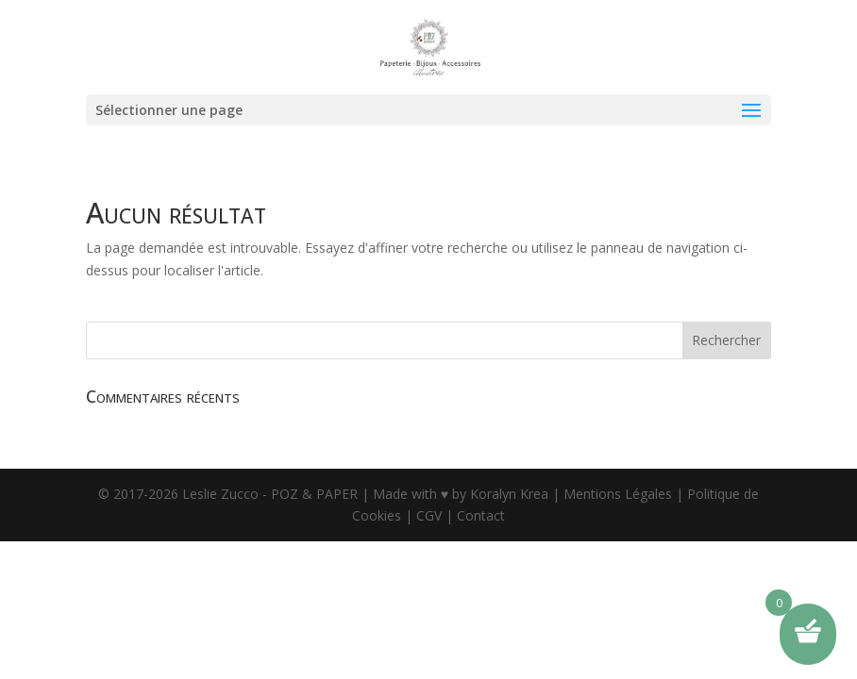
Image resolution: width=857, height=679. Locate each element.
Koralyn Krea (511, 494)
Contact (481, 515)
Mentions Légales (617, 494)
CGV (429, 515)
